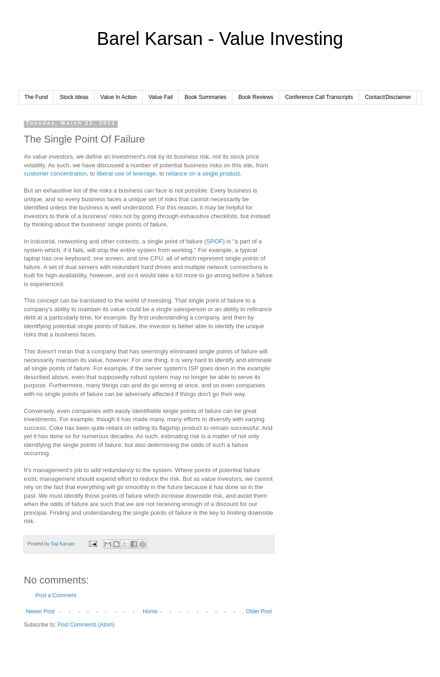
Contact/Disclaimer (388, 97)
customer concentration (55, 173)
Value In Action (118, 97)
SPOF (214, 241)
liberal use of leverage (126, 173)
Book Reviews (255, 97)
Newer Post (40, 611)
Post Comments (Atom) (86, 625)
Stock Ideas (74, 97)
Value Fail (160, 97)
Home (150, 611)
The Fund (36, 97)
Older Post (259, 611)
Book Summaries (205, 97)
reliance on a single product (203, 173)
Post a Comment (55, 595)
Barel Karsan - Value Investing (220, 38)
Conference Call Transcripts (319, 97)
